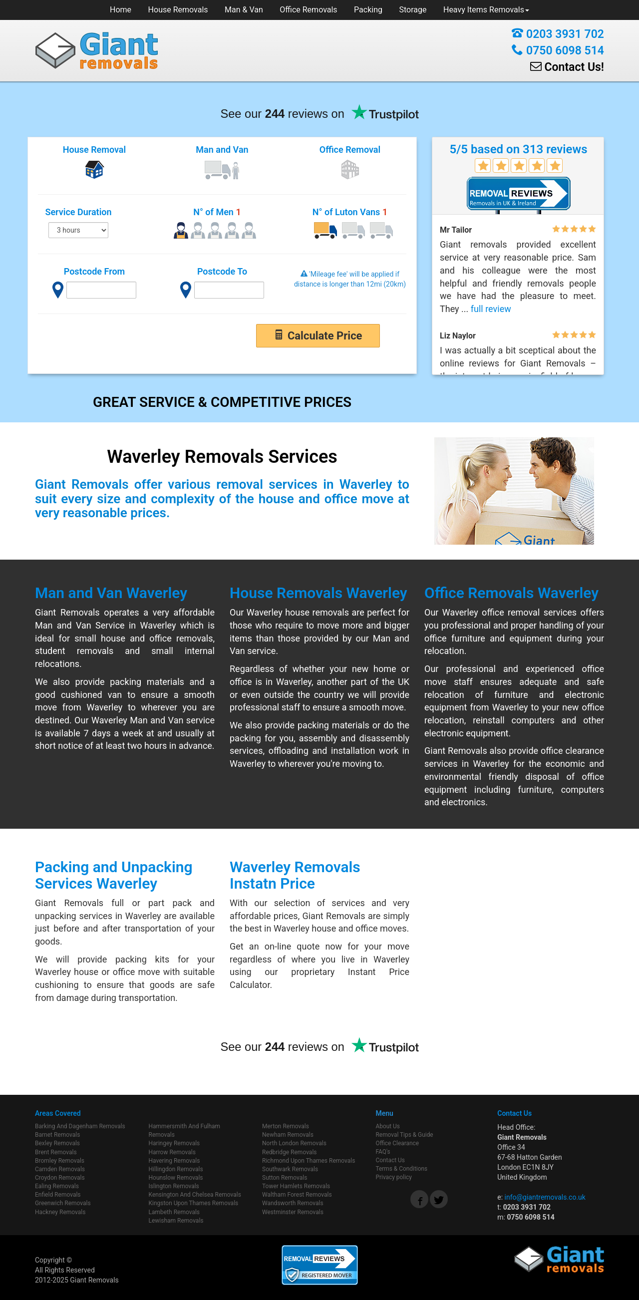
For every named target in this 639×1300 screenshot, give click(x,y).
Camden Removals (60, 1169)
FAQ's (383, 1151)
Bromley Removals (59, 1160)
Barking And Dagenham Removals (80, 1126)
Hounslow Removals (176, 1177)
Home (120, 9)
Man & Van (244, 9)
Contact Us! (567, 67)
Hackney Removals (60, 1212)
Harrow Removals (172, 1152)
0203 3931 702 (558, 34)
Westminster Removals (292, 1212)
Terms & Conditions (402, 1168)
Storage (413, 9)
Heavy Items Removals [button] (486, 9)
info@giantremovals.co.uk (545, 1197)
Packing (368, 9)
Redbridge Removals (289, 1152)
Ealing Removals (57, 1186)
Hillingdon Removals (176, 1169)
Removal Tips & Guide (404, 1134)
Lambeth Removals (174, 1212)
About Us (388, 1126)
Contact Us (390, 1160)
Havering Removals (174, 1160)
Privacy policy (394, 1177)
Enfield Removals (58, 1194)
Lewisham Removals (176, 1220)
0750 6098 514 (558, 50)
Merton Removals (285, 1126)
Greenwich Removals (63, 1203)
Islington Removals (174, 1186)
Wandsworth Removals (292, 1203)
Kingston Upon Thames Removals (194, 1203)
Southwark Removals (290, 1169)
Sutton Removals (284, 1177)
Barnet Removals (57, 1134)
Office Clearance (397, 1143)
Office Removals (308, 9)
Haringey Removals (174, 1143)
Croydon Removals (60, 1177)
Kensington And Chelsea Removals (195, 1194)
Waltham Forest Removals (297, 1194)
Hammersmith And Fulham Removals (185, 1130)
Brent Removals (56, 1152)
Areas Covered (58, 1113)
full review (491, 309)
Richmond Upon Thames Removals (308, 1160)
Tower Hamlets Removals (296, 1186)
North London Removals (294, 1143)
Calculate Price (318, 335)
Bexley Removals (57, 1143)
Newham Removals (288, 1134)
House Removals (178, 9)
